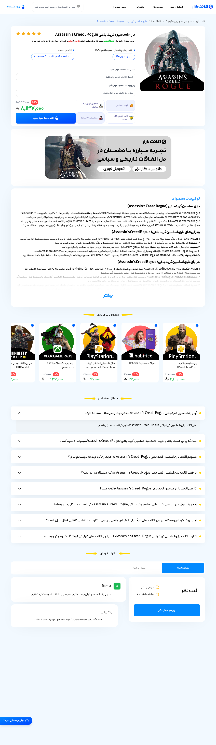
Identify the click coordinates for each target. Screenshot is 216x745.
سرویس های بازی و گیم (180, 22)
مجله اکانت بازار (119, 7)
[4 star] (34, 34)
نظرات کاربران (183, 568)
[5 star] (39, 34)
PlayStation (157, 22)
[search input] (79, 7)
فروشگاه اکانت (176, 7)
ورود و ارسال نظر (166, 611)
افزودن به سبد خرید (46, 119)
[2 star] (24, 34)
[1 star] (18, 34)
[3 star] (29, 34)
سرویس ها (158, 7)
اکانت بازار (200, 22)
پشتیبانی (140, 7)
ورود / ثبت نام (16, 7)
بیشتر (108, 296)
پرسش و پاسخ (139, 568)
